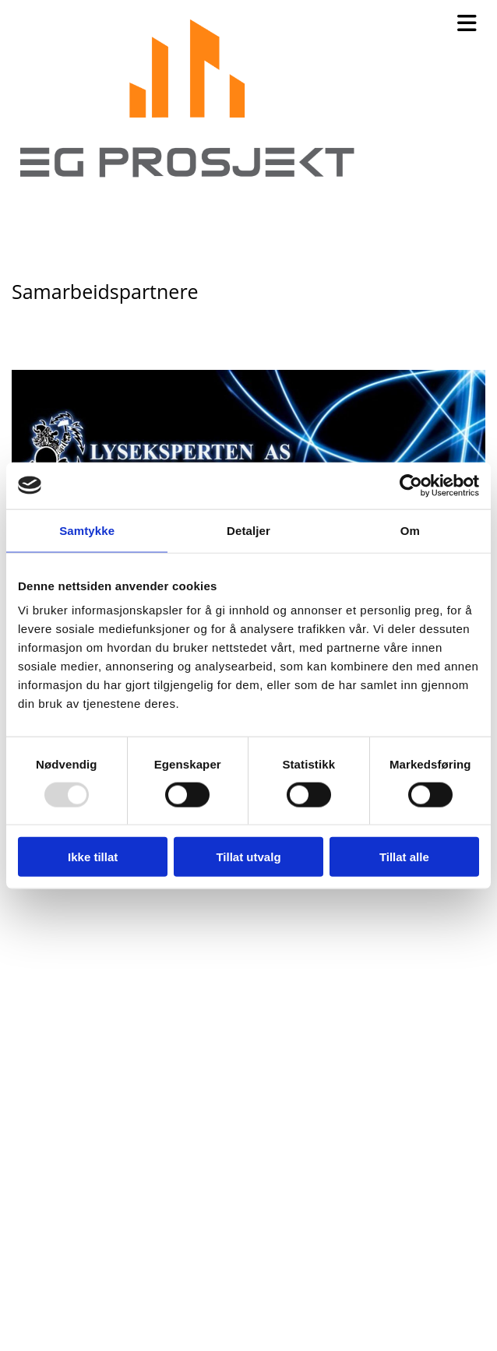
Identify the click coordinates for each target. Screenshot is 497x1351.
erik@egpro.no (65, 1308)
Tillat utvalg (248, 857)
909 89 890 (52, 1281)
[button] (435, 24)
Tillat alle (404, 857)
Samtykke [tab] (87, 530)
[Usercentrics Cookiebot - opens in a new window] (411, 485)
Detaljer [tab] (248, 530)
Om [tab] (410, 530)
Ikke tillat (93, 857)
